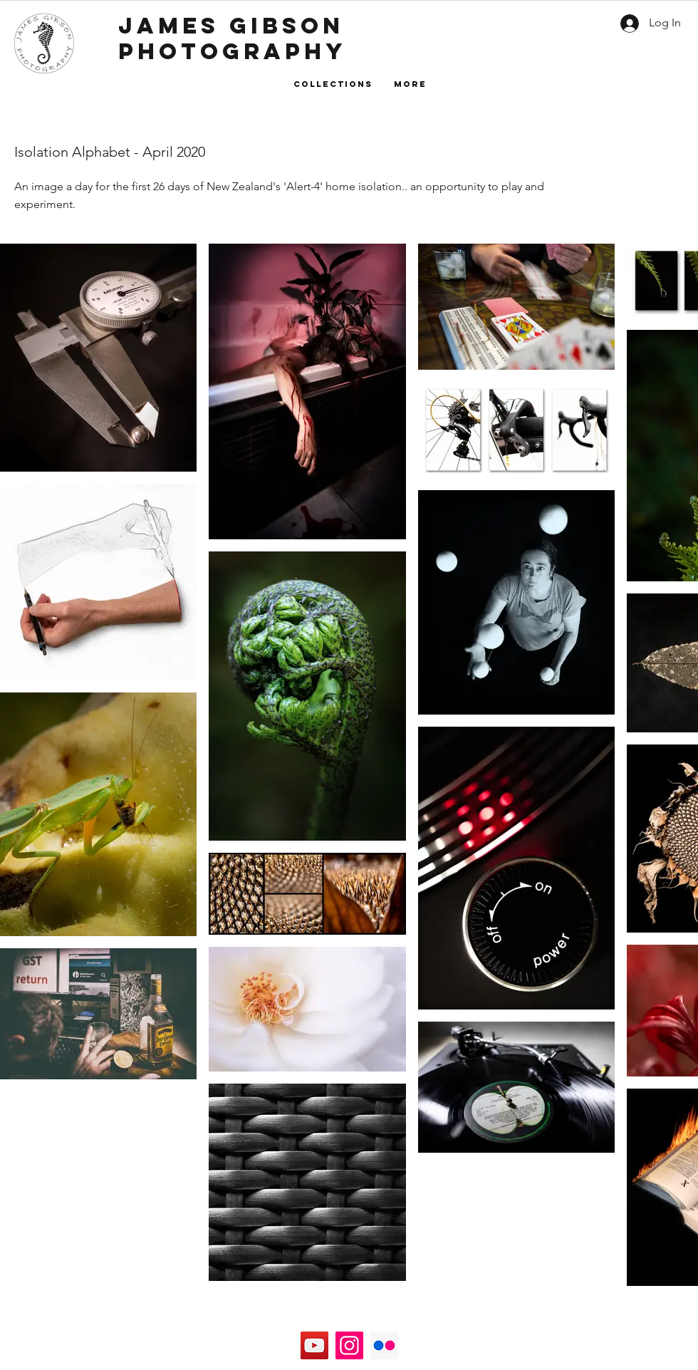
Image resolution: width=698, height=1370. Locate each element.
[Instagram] (349, 1345)
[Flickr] (384, 1345)
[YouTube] (314, 1345)
